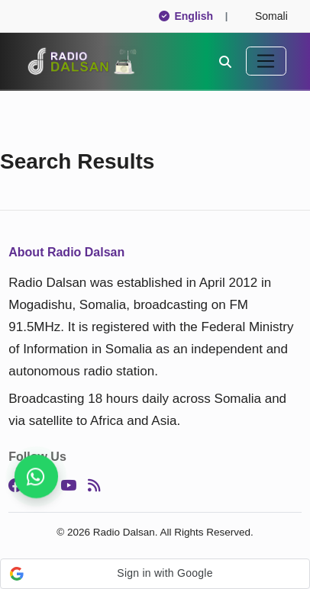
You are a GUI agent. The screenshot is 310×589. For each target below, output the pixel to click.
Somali (264, 16)
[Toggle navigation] (266, 61)
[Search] (225, 61)
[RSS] (94, 486)
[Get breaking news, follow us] (36, 476)
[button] (155, 573)
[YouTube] (68, 486)
